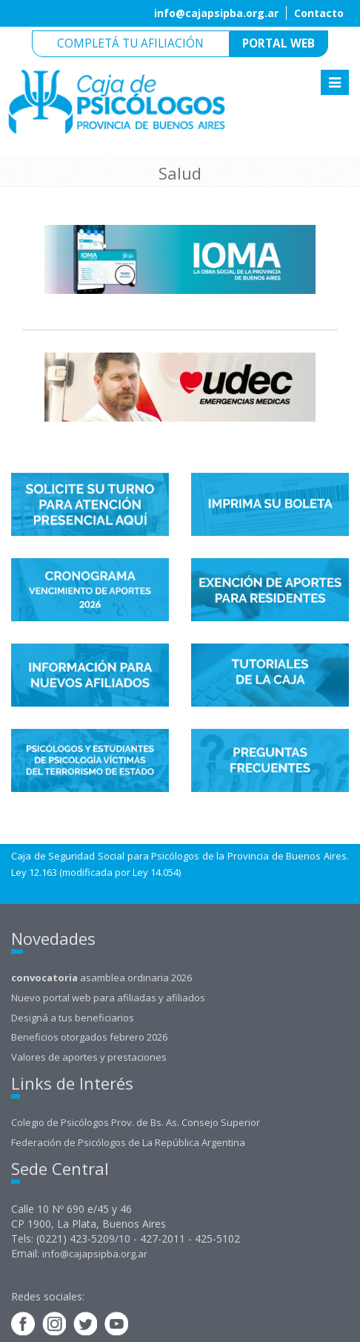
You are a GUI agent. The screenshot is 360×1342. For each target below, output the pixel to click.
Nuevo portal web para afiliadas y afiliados (108, 997)
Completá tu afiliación (130, 43)
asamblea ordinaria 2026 (101, 977)
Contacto (319, 13)
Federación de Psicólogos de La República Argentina (128, 1142)
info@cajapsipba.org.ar (216, 13)
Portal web (278, 43)
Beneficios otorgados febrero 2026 (89, 1037)
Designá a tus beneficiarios (72, 1017)
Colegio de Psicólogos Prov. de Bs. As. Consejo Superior (135, 1122)
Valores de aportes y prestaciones (89, 1057)
